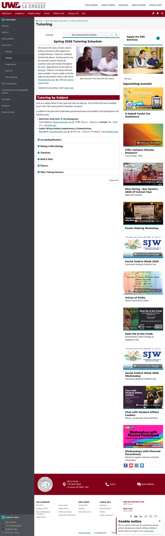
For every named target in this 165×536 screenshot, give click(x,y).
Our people (6, 99)
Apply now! (69, 88)
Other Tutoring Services (52, 172)
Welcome (5, 26)
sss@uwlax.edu (11, 529)
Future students (91, 5)
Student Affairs (63, 509)
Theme (115, 533)
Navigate (41, 70)
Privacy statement (85, 533)
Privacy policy (148, 531)
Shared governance (65, 512)
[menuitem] (6, 13)
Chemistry (45, 152)
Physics (44, 165)
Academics (19, 13)
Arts (83, 13)
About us (5, 32)
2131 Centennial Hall (13, 526)
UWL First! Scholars (9, 84)
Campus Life (73, 13)
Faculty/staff (82, 505)
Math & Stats (46, 159)
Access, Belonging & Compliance (56, 21)
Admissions (7, 13)
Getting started (7, 39)
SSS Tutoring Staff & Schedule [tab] (84, 35)
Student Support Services (79, 21)
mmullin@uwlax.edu (58, 132)
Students (81, 509)
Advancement (63, 505)
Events (47, 13)
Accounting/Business (51, 139)
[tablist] (77, 35)
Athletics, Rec (58, 13)
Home (39, 21)
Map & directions (105, 509)
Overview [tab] (49, 35)
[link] (143, 38)
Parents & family (8, 112)
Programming (10, 64)
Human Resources (84, 512)
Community (123, 5)
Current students (108, 5)
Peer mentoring (11, 77)
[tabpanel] (77, 65)
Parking (102, 512)
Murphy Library (34, 13)
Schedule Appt (50, 125)
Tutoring (8, 58)
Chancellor (39, 505)
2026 (104, 533)
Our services (17, 46)
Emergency (103, 505)
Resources (6, 106)
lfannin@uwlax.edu (47, 80)
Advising (8, 51)
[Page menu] (17, 20)
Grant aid (8, 71)
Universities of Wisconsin (67, 515)
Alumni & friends (139, 5)
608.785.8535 (10, 522)
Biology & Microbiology (51, 146)
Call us (110, 484)
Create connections (106, 515)
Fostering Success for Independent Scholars (15, 91)
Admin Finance (41, 517)
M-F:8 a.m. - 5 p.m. (12, 532)
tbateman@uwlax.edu (62, 122)
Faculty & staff (155, 5)
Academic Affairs (42, 509)
